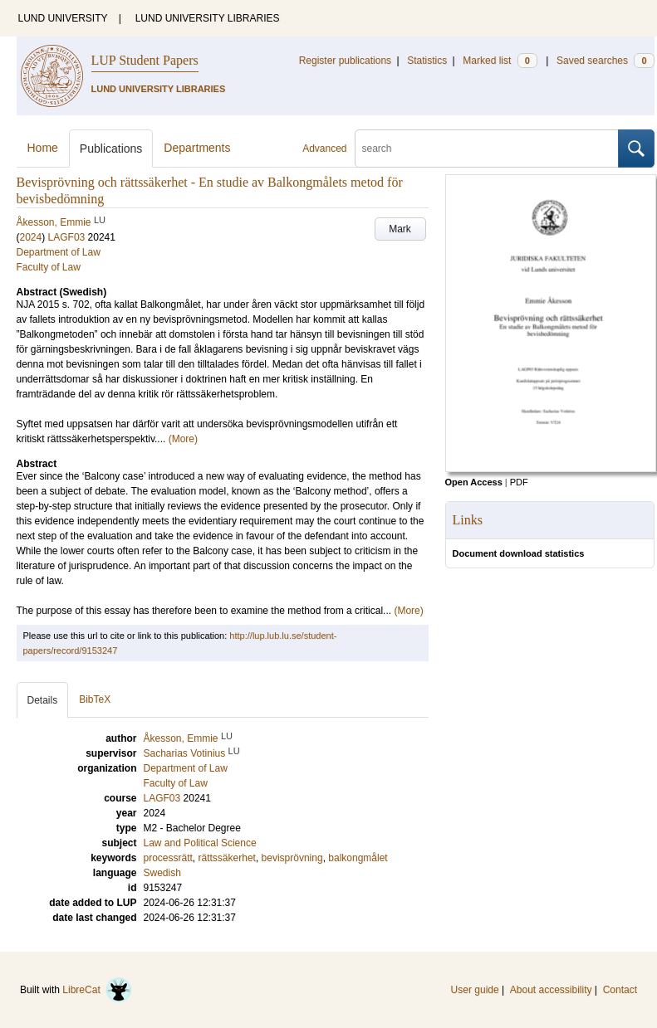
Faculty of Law (49, 267)
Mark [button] (400, 229)
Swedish (162, 873)
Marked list (500, 60)
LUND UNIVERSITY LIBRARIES (207, 18)
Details (42, 700)
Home (42, 147)
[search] (487, 148)
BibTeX (94, 699)
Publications (111, 148)
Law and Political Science (200, 843)
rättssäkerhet (227, 858)
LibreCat (97, 990)
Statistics (427, 60)
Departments (197, 147)
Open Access (474, 482)
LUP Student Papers (145, 60)
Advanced (324, 148)
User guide (475, 990)
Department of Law (59, 252)
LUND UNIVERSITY (63, 18)
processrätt (168, 858)
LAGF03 (67, 237)
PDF (519, 482)
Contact (620, 990)
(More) (183, 439)
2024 (31, 237)
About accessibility (551, 990)
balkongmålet (357, 858)
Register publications (345, 60)
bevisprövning (292, 858)
